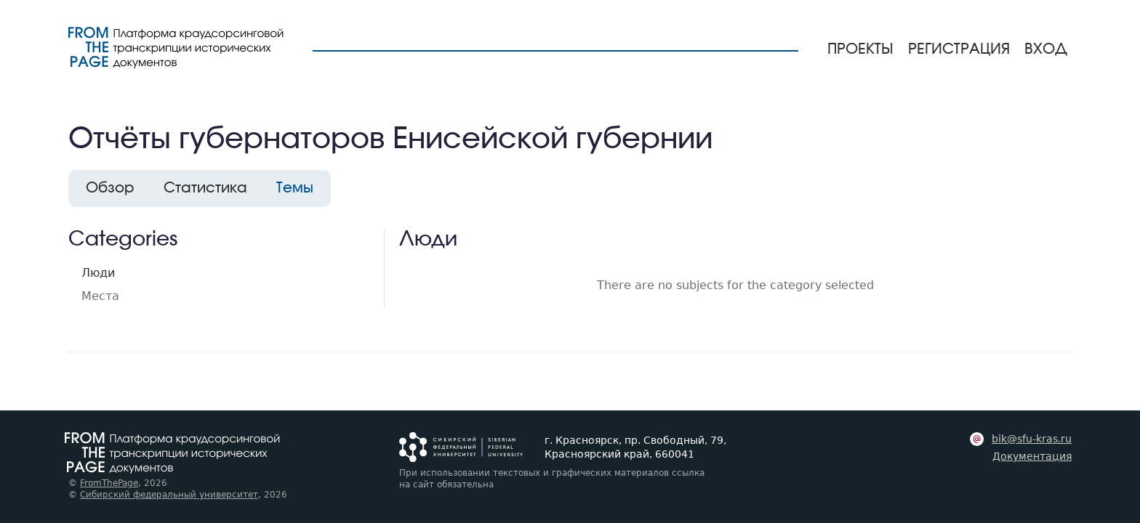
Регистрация (959, 49)
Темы (294, 188)
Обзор (110, 188)
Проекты (860, 49)
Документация (1032, 456)
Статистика (205, 188)
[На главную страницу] (176, 47)
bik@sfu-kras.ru (1032, 439)
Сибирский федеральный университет (169, 495)
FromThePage (109, 483)
